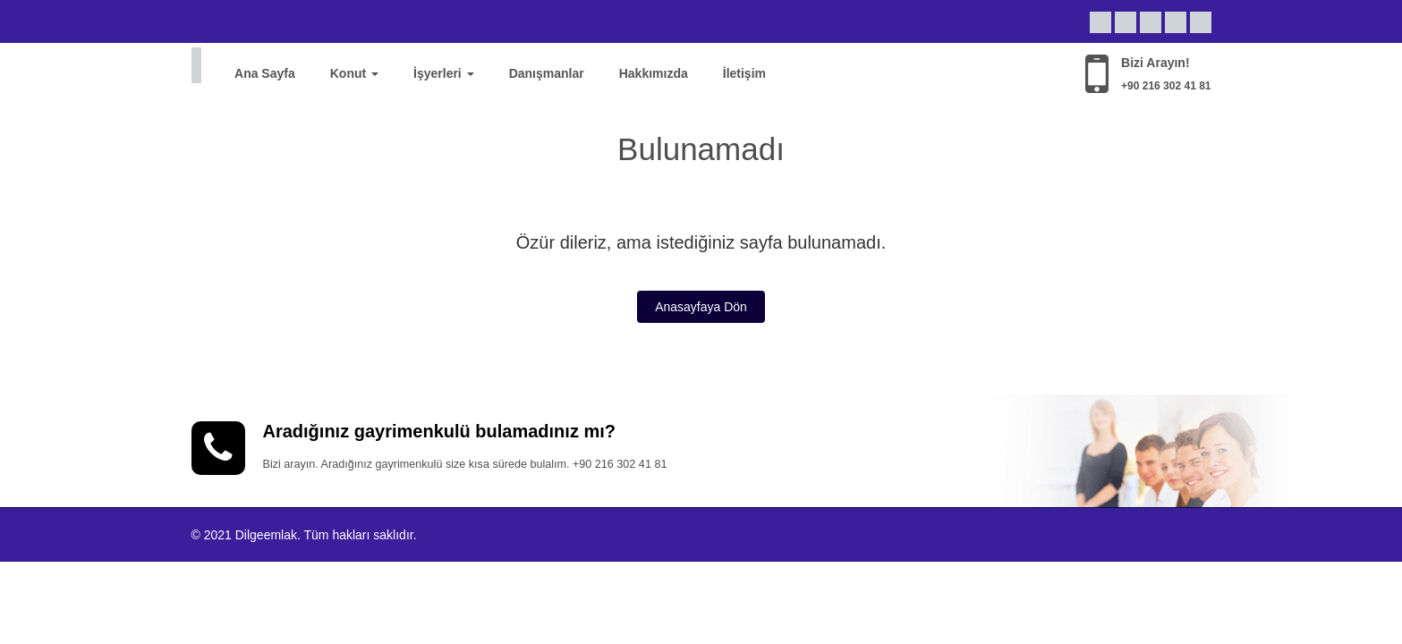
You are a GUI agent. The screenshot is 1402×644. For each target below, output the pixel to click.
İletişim (744, 73)
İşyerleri (443, 73)
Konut (354, 73)
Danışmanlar (546, 73)
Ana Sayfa (264, 73)
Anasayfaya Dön (701, 307)
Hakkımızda (653, 73)
